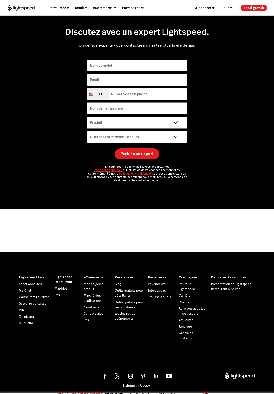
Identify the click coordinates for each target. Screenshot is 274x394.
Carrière (185, 295)
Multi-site (26, 323)
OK (205, 387)
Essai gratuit (254, 7)
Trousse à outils (159, 297)
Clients (184, 302)
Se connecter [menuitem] (204, 7)
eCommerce (93, 277)
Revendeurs (157, 284)
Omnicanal (27, 316)
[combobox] (98, 94)
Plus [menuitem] (225, 7)
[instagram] (130, 376)
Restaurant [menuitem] (57, 7)
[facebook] (105, 376)
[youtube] (169, 376)
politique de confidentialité (136, 174)
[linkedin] (156, 376)
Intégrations (157, 290)
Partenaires (157, 277)
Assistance (92, 307)
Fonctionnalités (30, 284)
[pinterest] (143, 376)
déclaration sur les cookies (80, 387)
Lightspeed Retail (33, 277)
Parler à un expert (137, 154)
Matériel (25, 290)
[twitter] (118, 376)
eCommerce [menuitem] (103, 7)
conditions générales (108, 170)
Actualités (186, 320)
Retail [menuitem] (79, 7)
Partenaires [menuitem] (131, 7)
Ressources (124, 277)
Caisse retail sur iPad (34, 297)
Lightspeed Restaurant (63, 279)
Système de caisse (33, 304)
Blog (118, 284)
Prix (21, 310)
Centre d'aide (93, 314)
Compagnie (188, 277)
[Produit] (137, 122)
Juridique (185, 326)
